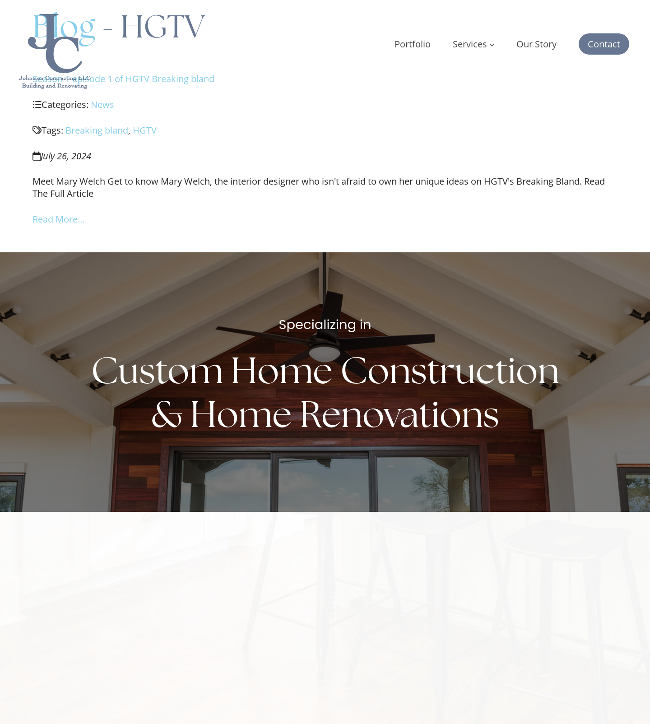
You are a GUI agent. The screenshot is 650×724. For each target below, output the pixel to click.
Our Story (536, 44)
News (102, 104)
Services (473, 44)
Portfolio (413, 44)
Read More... (58, 219)
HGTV (145, 130)
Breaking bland (96, 130)
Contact (604, 44)
